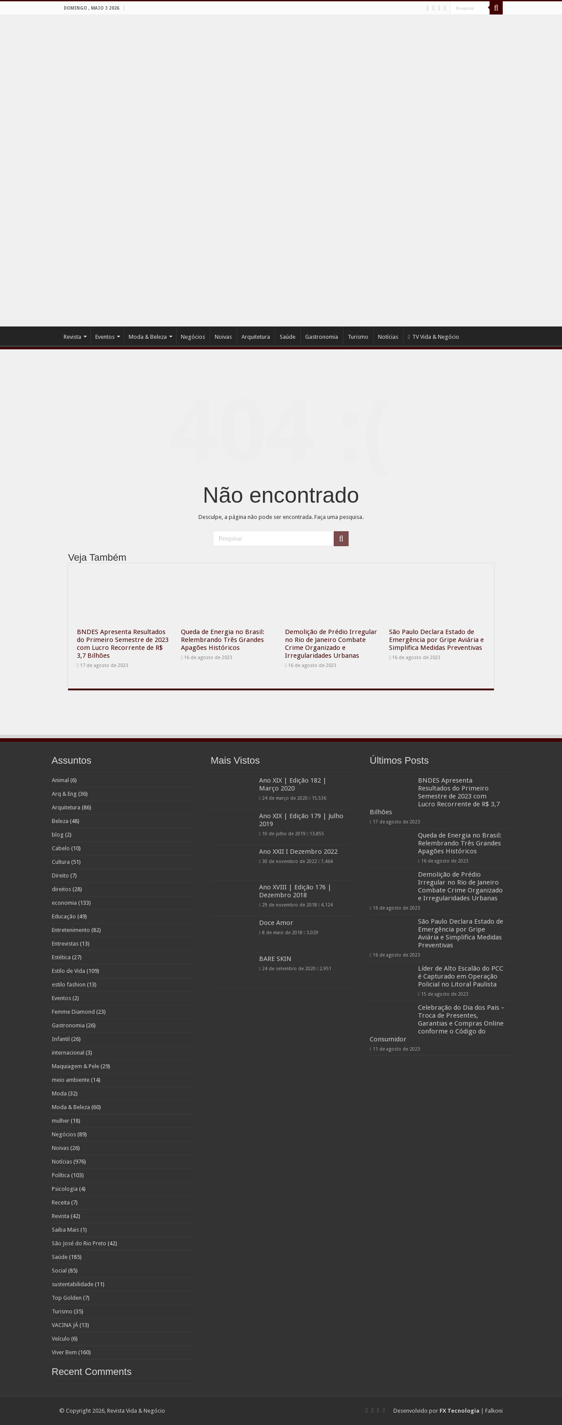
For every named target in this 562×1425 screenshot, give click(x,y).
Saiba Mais (65, 1229)
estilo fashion (69, 984)
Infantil (61, 1039)
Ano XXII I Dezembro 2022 (298, 852)
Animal (60, 780)
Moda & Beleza (148, 337)
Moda (59, 1093)
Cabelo (61, 848)
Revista (72, 337)
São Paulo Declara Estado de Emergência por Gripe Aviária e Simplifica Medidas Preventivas (436, 640)
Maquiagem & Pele (75, 1066)
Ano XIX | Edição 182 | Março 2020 (293, 784)
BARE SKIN (275, 959)
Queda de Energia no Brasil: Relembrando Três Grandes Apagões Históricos (222, 640)
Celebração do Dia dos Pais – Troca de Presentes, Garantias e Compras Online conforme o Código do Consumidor (437, 1023)
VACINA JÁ (65, 1325)
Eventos (105, 337)
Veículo (61, 1338)
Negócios (193, 337)
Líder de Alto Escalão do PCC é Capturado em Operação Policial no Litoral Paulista (460, 976)
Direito (60, 875)
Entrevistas (65, 943)
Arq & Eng (64, 793)
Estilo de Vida (68, 971)
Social (59, 1270)
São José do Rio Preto (79, 1243)
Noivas (223, 337)
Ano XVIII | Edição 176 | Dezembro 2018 (295, 891)
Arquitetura (255, 337)
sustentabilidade (73, 1284)
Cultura (61, 862)
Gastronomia (321, 337)
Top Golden (67, 1297)
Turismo (358, 337)
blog (58, 834)
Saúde (287, 337)
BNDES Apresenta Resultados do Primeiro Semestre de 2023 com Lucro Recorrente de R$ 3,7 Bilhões (123, 644)
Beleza (60, 821)
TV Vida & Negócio (433, 337)
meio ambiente (71, 1080)
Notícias (388, 337)
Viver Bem (64, 1352)
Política (61, 1175)
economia (64, 902)
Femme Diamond (73, 1011)
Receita (61, 1202)
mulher (60, 1120)
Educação (64, 916)
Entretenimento (71, 930)
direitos (61, 889)
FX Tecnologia (459, 1410)
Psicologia (65, 1189)
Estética (61, 957)
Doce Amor (276, 923)
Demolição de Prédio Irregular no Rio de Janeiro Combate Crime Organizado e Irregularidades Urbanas (331, 644)
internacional (68, 1052)
